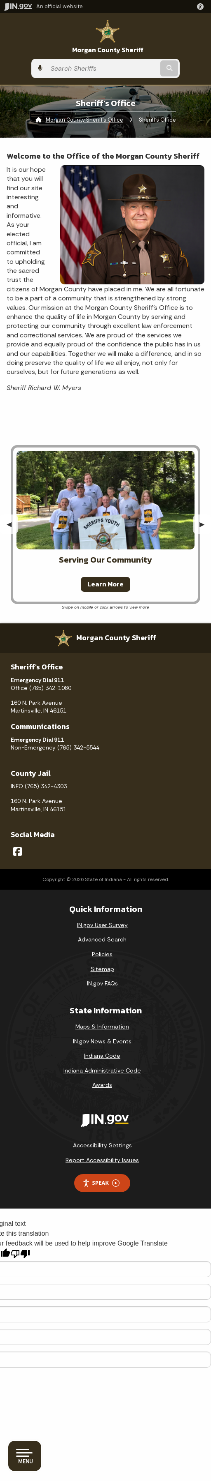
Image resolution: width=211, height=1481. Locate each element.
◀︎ (12, 524)
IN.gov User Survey (102, 925)
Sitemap (102, 969)
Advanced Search (102, 939)
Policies (102, 954)
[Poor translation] (20, 1254)
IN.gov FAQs (102, 983)
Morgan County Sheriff (107, 50)
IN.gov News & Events (102, 1041)
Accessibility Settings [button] (102, 1145)
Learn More (105, 584)
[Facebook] (17, 851)
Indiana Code (102, 1055)
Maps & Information (102, 1026)
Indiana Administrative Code (102, 1070)
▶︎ (205, 524)
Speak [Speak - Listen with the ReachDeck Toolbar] (101, 1183)
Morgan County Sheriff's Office (84, 119)
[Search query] (102, 68)
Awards (102, 1085)
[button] (202, 6)
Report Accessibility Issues (102, 1160)
